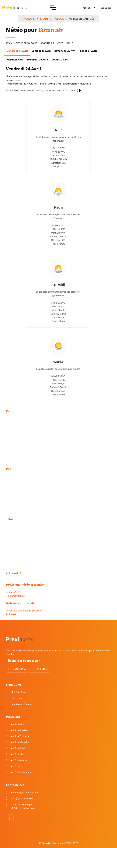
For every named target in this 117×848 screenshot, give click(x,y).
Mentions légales (19, 691)
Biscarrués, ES (13, 591)
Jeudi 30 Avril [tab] (60, 59)
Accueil (29, 18)
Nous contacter (19, 697)
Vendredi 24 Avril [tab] (17, 51)
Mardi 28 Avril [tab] (15, 59)
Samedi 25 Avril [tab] (41, 51)
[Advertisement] (58, 438)
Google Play (19, 669)
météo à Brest (18, 748)
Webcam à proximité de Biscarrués (24, 610)
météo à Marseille (20, 742)
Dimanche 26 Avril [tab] (65, 51)
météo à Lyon (17, 766)
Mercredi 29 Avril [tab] (37, 59)
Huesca (58, 18)
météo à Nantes (19, 760)
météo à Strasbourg (21, 772)
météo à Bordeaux (20, 730)
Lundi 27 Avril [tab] (88, 51)
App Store (42, 669)
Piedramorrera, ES (15, 595)
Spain (44, 18)
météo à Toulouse (20, 736)
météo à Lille (17, 754)
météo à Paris (18, 724)
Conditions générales (21, 703)
